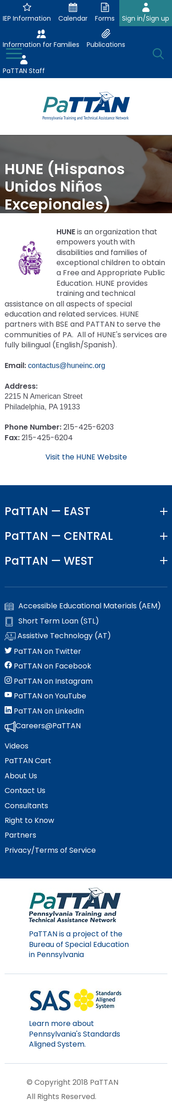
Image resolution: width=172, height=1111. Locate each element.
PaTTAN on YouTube (45, 696)
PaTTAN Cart (28, 761)
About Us (21, 776)
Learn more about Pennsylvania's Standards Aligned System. (74, 1033)
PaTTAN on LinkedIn (44, 711)
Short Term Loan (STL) (52, 621)
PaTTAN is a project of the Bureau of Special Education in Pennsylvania (79, 944)
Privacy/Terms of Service (50, 850)
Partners (20, 835)
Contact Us (25, 791)
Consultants (26, 806)
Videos (16, 746)
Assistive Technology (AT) (58, 636)
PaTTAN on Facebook (48, 666)
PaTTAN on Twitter (43, 651)
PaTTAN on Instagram (49, 681)
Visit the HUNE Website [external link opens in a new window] (86, 457)
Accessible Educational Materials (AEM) (83, 606)
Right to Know (29, 821)
